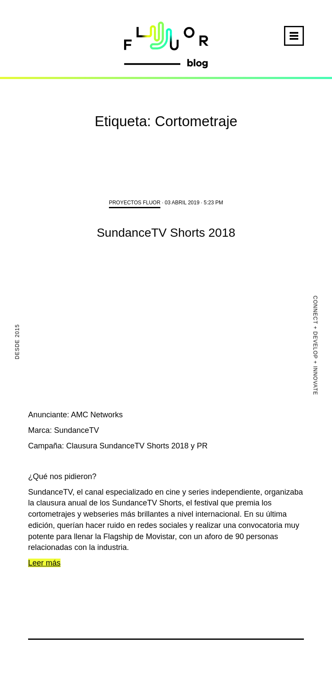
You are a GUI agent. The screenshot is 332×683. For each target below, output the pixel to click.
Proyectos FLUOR (134, 203)
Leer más (44, 563)
